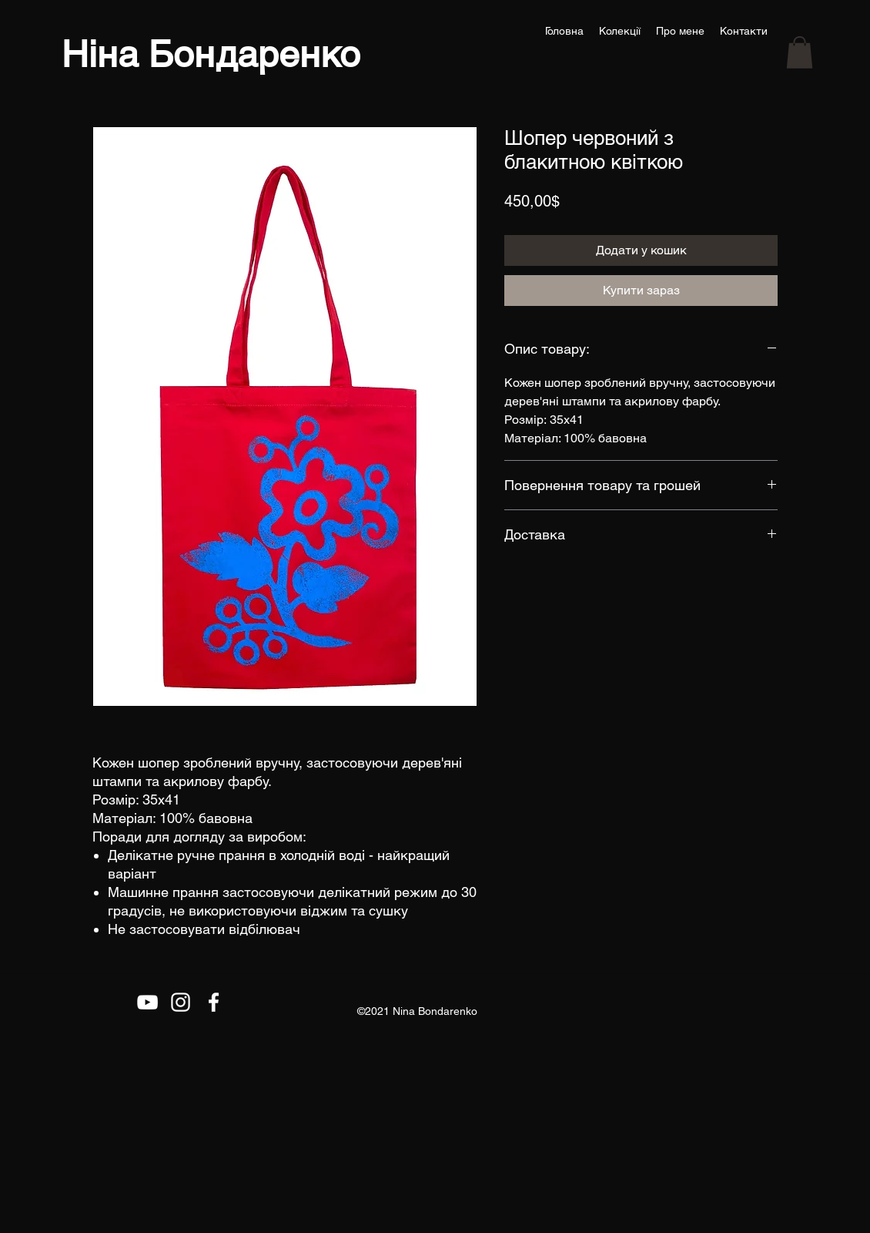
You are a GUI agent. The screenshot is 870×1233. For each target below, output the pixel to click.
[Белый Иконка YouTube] (147, 1002)
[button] (799, 52)
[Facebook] (213, 1002)
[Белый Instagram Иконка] (180, 1002)
